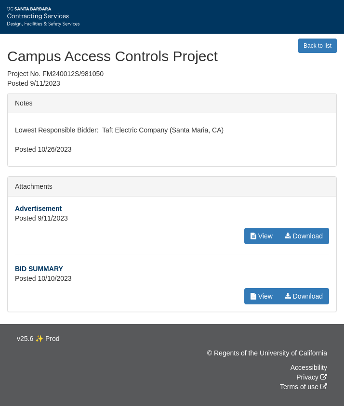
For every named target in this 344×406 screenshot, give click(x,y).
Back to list (317, 45)
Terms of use (299, 387)
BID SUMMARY (39, 269)
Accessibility (309, 367)
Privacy (307, 377)
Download (304, 236)
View (262, 236)
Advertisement (38, 208)
